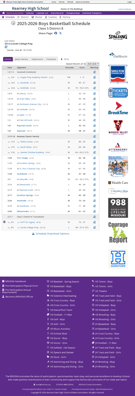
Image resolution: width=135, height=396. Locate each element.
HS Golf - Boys (57, 319)
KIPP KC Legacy (27, 222)
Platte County (26, 141)
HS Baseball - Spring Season (64, 281)
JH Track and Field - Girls (108, 352)
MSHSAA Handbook (15, 281)
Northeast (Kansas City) (31, 104)
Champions (92, 13)
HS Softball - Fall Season (62, 347)
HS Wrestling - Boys (105, 314)
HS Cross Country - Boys (62, 300)
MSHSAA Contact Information (90, 384)
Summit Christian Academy (32, 152)
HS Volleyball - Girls (105, 309)
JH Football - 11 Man (105, 342)
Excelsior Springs (27, 163)
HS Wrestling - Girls (105, 319)
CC (53, 389)
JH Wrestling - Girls (105, 366)
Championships (73, 13)
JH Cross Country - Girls (107, 338)
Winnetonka (24, 184)
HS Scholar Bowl (58, 333)
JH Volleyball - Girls (105, 357)
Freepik (64, 389)
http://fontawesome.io (104, 389)
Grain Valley (24, 98)
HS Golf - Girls (57, 324)
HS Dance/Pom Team (61, 309)
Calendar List (42, 13)
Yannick (57, 389)
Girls (66, 59)
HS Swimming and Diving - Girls (66, 366)
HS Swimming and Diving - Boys (66, 361)
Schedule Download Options (52, 233)
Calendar (30, 13)
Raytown (21, 130)
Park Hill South (26, 120)
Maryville (24, 179)
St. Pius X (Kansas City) (30, 168)
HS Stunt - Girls (58, 357)
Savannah (24, 82)
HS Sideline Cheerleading (63, 295)
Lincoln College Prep (29, 227)
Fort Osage (22, 157)
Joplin (22, 114)
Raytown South (24, 125)
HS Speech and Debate (62, 352)
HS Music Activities (60, 328)
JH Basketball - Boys (105, 324)
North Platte (26, 147)
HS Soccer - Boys (58, 338)
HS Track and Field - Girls (108, 300)
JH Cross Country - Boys (107, 333)
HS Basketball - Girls (60, 291)
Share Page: (46, 33)
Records (57, 13)
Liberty (22, 93)
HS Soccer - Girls (58, 342)
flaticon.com (41, 389)
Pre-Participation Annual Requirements (16, 291)
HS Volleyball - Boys (105, 305)
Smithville (24, 88)
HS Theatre (101, 291)
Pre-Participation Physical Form (21, 286)
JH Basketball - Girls (105, 328)
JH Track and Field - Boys (108, 347)
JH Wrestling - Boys (105, 361)
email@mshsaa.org (43, 384)
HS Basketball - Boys (60, 286)
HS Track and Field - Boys (108, 295)
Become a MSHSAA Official (19, 296)
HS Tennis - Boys (103, 281)
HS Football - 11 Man (61, 314)
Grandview (22, 173)
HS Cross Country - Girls (62, 305)
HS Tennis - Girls (103, 286)
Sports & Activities (15, 13)
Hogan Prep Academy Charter (34, 77)
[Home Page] (54, 2)
